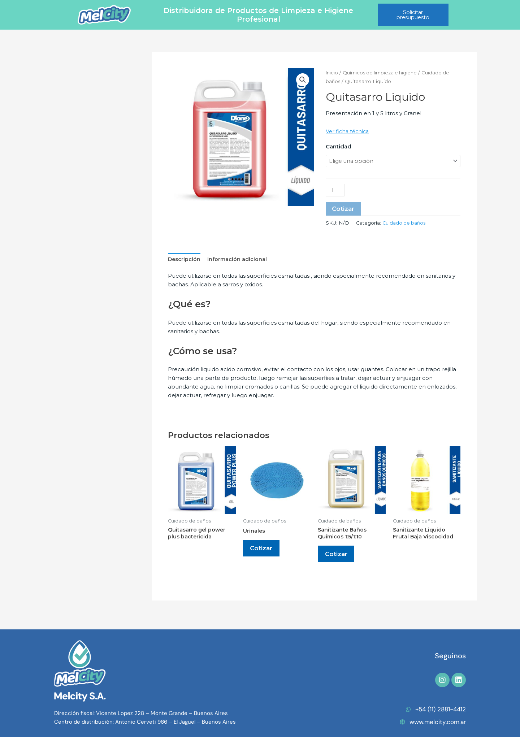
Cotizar (344, 210)
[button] (302, 80)
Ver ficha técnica (348, 131)
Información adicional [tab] (238, 260)
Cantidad (338, 146)
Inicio (332, 72)
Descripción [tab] (184, 260)
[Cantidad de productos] (335, 191)
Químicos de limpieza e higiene (383, 72)
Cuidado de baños (405, 224)
